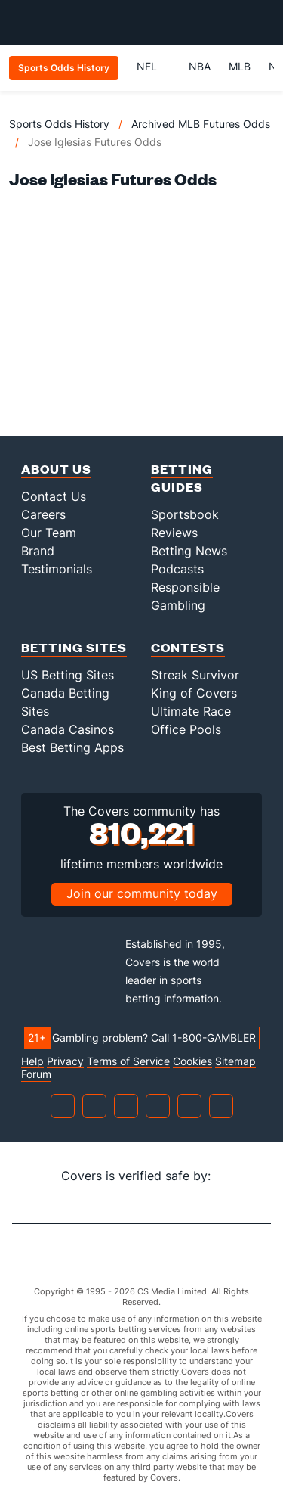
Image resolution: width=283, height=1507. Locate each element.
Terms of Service (128, 1061)
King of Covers (194, 693)
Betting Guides (182, 478)
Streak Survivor (195, 674)
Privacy (65, 1061)
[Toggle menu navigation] (263, 22)
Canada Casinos (67, 729)
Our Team (48, 532)
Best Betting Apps (72, 747)
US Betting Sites (67, 674)
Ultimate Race (191, 711)
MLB (240, 66)
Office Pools (186, 729)
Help (32, 1061)
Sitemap (235, 1061)
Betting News (189, 550)
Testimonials (56, 568)
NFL (154, 66)
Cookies (192, 1061)
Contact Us (53, 496)
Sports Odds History (59, 123)
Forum (36, 1074)
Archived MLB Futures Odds (200, 123)
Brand (37, 550)
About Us (56, 468)
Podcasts (177, 568)
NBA (200, 66)
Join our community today (141, 893)
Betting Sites (74, 647)
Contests (188, 647)
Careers (43, 514)
